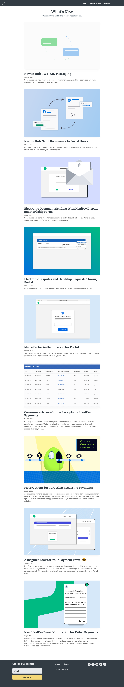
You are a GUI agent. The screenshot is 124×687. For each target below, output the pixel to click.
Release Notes (95, 3)
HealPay (106, 3)
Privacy (65, 664)
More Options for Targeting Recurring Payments (58, 487)
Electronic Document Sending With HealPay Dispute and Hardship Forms (61, 210)
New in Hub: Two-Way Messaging (47, 74)
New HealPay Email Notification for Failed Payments (61, 632)
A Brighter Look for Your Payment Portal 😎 (55, 560)
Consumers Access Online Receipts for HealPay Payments (57, 413)
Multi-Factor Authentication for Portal (51, 347)
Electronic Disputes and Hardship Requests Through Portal (61, 280)
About (57, 664)
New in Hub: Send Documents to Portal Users (56, 141)
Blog (84, 3)
